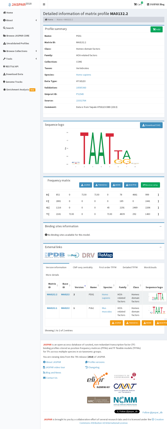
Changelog (92, 367)
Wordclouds (150, 267)
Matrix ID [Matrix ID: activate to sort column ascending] (52, 285)
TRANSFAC (101, 185)
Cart (138, 4)
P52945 (80, 94)
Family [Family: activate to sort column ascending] (122, 287)
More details (52, 274)
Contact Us (50, 377)
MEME (117, 185)
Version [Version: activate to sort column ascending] (79, 287)
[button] (44, 4)
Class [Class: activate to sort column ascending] (136, 287)
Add (156, 29)
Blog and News (52, 372)
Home (49, 19)
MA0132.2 (52, 294)
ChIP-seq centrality (83, 267)
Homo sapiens (83, 74)
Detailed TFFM (130, 267)
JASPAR (85, 185)
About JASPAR (52, 362)
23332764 (81, 100)
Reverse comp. (150, 185)
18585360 (81, 87)
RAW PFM (131, 185)
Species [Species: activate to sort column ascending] (107, 287)
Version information (56, 267)
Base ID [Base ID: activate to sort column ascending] (65, 285)
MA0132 (65, 294)
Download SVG (151, 125)
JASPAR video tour (54, 367)
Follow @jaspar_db (153, 412)
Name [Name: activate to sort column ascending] (93, 287)
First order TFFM (107, 267)
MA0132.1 (52, 308)
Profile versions (95, 362)
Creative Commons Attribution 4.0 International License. (122, 421)
